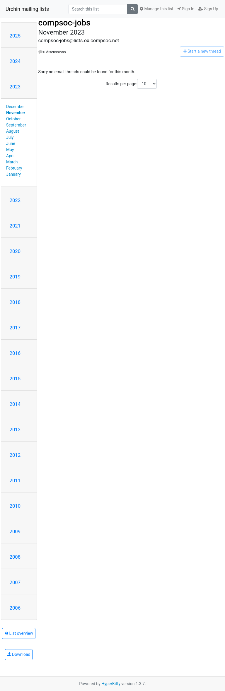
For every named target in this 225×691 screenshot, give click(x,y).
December (15, 106)
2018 (15, 302)
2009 (15, 531)
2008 (15, 557)
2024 (15, 61)
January (13, 174)
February (14, 168)
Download (18, 654)
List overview (18, 633)
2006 (15, 608)
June (10, 143)
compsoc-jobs (64, 23)
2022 (15, 200)
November (15, 112)
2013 (15, 429)
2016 (15, 353)
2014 (15, 404)
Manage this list (156, 8)
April (10, 155)
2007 (15, 582)
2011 (15, 480)
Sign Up (208, 8)
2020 (15, 251)
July (9, 137)
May (10, 149)
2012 (15, 455)
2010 (15, 506)
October (13, 119)
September (16, 125)
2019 (15, 277)
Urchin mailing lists (27, 9)
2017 (15, 328)
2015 (15, 379)
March (12, 162)
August (12, 131)
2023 (15, 87)
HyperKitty (110, 683)
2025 (15, 36)
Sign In (186, 8)
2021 (15, 226)
